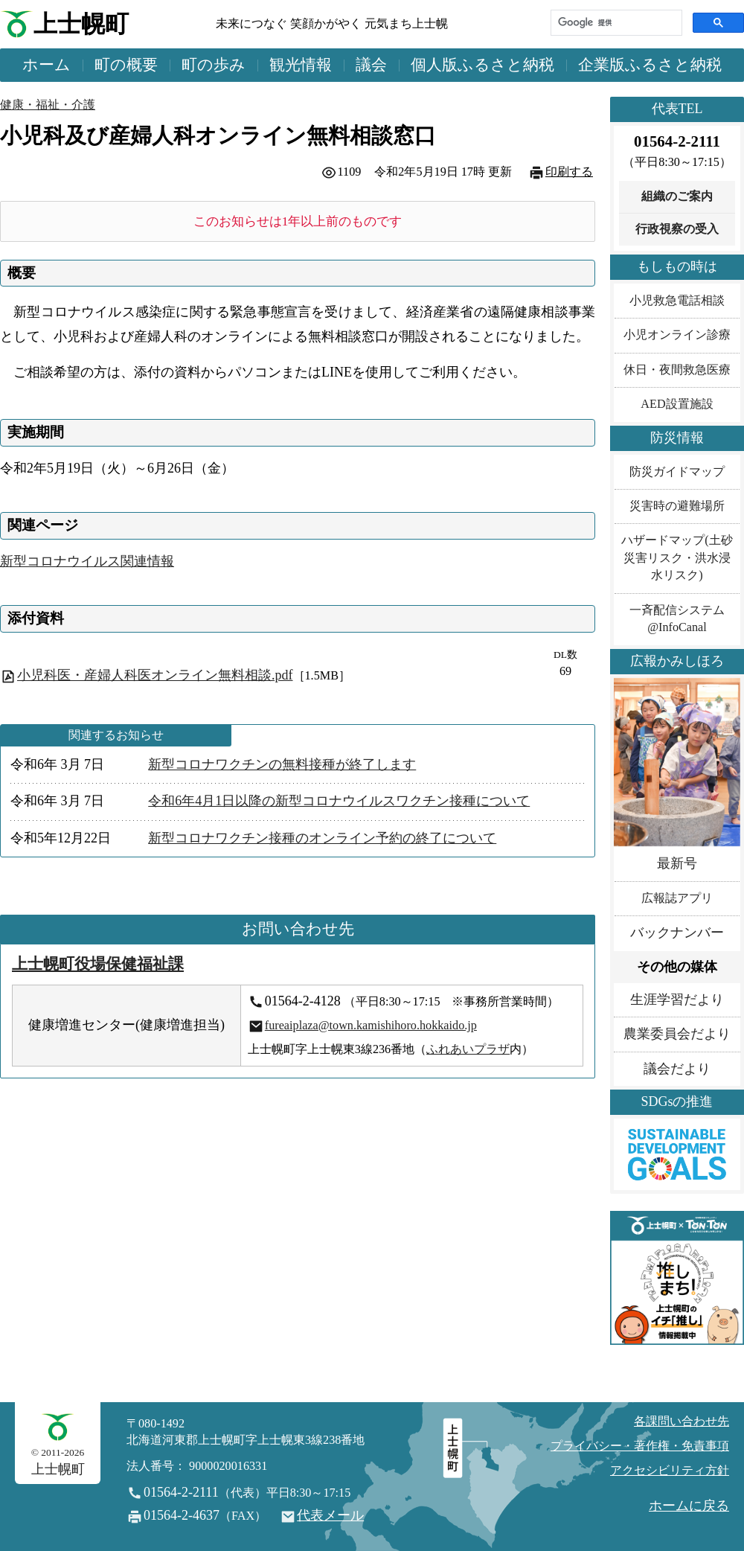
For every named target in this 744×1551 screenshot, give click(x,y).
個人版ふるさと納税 (482, 65)
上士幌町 (81, 24)
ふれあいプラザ (468, 1049)
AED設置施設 (677, 404)
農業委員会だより (677, 1033)
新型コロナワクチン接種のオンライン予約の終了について (322, 838)
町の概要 (126, 65)
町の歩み (214, 65)
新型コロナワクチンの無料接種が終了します (282, 764)
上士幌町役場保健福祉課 (98, 964)
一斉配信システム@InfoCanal (677, 619)
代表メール (330, 1515)
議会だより (677, 1068)
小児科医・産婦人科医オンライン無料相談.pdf (155, 675)
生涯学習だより (677, 999)
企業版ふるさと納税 (650, 65)
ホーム (46, 65)
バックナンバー (677, 932)
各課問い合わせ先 (681, 1421)
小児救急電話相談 (677, 300)
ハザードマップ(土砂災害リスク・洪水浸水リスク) (676, 558)
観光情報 (300, 65)
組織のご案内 (677, 196)
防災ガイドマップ (677, 472)
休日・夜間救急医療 (677, 370)
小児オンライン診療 (677, 335)
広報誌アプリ (677, 898)
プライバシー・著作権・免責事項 (640, 1446)
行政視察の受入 (677, 229)
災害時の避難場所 (677, 506)
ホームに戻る (689, 1505)
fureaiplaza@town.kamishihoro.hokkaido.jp (371, 1025)
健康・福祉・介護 (47, 105)
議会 (371, 65)
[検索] (615, 22)
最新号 (677, 863)
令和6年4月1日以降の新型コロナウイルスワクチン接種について (339, 800)
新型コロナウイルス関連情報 (87, 561)
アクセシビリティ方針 (669, 1470)
